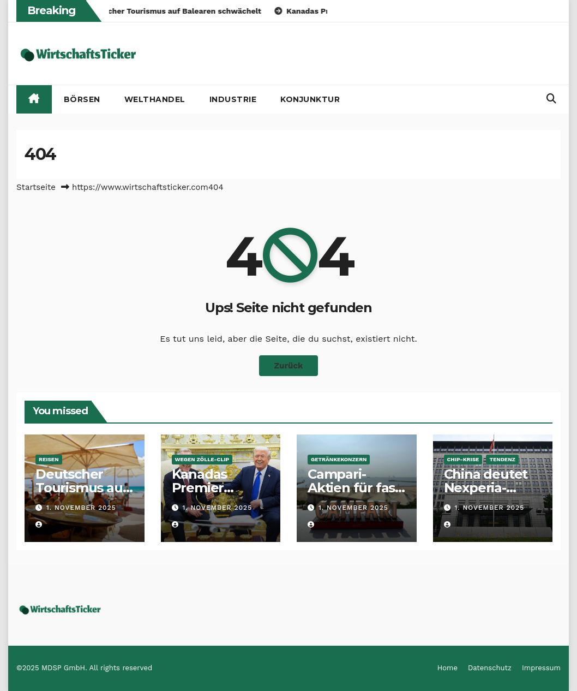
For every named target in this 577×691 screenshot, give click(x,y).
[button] (551, 98)
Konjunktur (310, 99)
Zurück (288, 366)
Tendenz (502, 459)
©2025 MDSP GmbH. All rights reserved (84, 668)
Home (447, 668)
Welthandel (154, 99)
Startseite (36, 187)
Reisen (49, 459)
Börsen (82, 99)
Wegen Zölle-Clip (202, 459)
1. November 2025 (81, 507)
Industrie (233, 99)
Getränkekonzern (338, 459)
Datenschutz (490, 668)
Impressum (541, 668)
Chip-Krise (463, 459)
